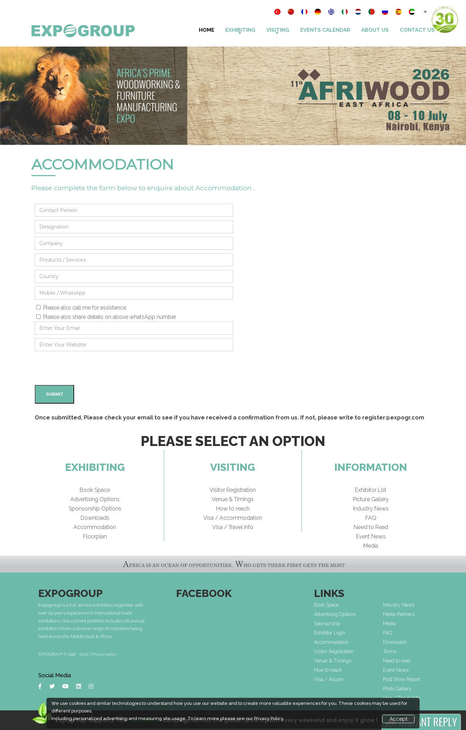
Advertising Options (95, 499)
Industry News (371, 508)
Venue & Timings (233, 499)
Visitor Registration (233, 490)
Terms (389, 651)
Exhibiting (240, 30)
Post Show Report (401, 679)
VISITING (277, 30)
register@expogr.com (393, 417)
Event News (371, 536)
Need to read (396, 660)
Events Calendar (325, 30)
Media (370, 546)
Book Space (95, 490)
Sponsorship (327, 623)
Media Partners (399, 614)
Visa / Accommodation (232, 518)
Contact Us (417, 30)
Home (206, 30)
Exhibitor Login (329, 633)
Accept (398, 719)
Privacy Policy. (269, 718)
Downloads (95, 518)
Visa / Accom (329, 679)
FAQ (370, 518)
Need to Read (371, 527)
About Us (375, 30)
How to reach (233, 508)
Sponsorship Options (95, 508)
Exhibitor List (370, 490)
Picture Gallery (371, 499)
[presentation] (87, 368)
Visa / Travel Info (232, 527)
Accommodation (94, 527)
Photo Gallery (397, 688)
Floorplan (95, 536)
